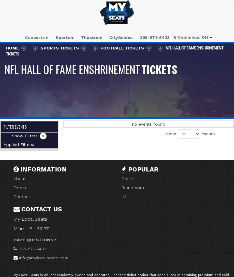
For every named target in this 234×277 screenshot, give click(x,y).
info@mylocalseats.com (43, 257)
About (20, 178)
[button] (36, 37)
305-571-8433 (32, 248)
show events (190, 134)
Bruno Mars (133, 187)
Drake (127, 178)
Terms (20, 187)
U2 (124, 196)
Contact (22, 196)
